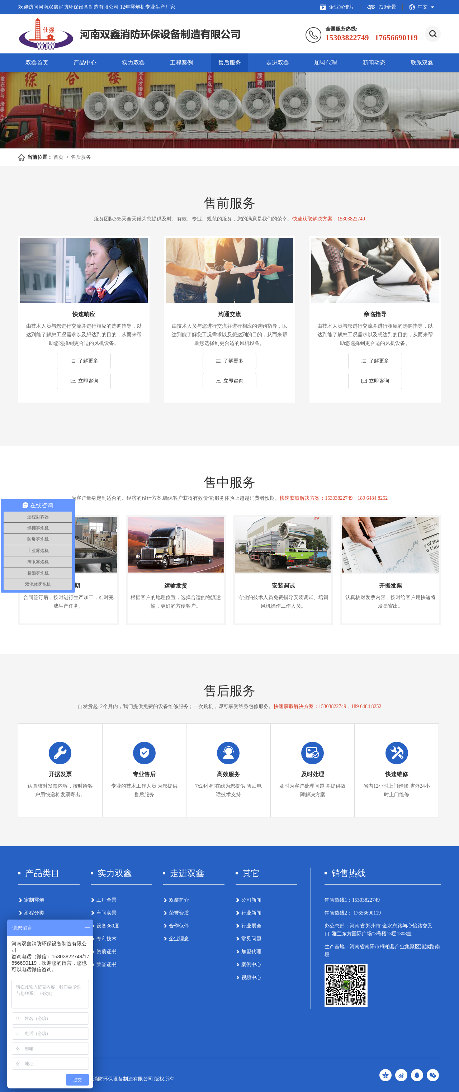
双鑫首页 (36, 63)
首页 (58, 157)
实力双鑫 (133, 63)
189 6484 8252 (373, 498)
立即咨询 (84, 381)
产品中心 (85, 63)
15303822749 (366, 900)
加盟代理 (325, 63)
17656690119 (366, 913)
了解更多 (84, 361)
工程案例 (181, 63)
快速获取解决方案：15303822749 (328, 219)
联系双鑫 (422, 63)
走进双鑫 (277, 63)
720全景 (381, 7)
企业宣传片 (337, 7)
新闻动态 (374, 63)
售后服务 (229, 63)
